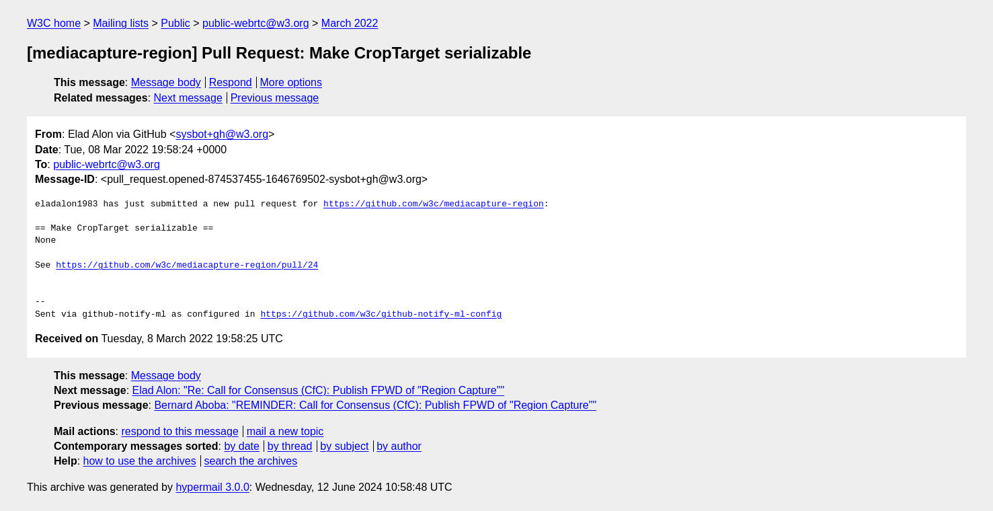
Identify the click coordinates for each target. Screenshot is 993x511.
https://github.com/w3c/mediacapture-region (433, 204)
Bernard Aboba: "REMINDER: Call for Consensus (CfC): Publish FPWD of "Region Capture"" (375, 405)
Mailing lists (121, 23)
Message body (166, 82)
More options (291, 82)
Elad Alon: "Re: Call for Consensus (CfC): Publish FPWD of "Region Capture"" (318, 390)
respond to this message (179, 431)
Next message (188, 98)
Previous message (275, 98)
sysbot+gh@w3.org (221, 134)
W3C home (54, 23)
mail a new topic (285, 431)
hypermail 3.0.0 (212, 487)
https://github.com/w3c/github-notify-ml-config (381, 315)
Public (175, 23)
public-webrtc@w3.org (255, 23)
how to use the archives (139, 461)
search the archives (251, 461)
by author (399, 446)
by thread (290, 446)
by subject (344, 446)
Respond (230, 82)
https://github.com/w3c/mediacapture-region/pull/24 (187, 266)
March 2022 (350, 23)
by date (241, 446)
